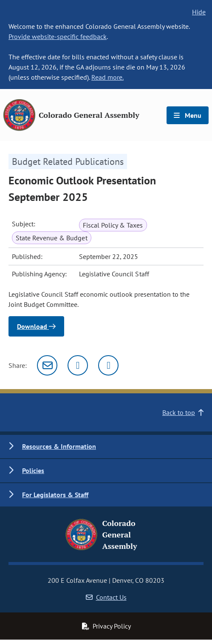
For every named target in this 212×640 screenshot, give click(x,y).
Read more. (107, 77)
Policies (33, 470)
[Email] (47, 365)
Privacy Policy (106, 626)
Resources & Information (59, 446)
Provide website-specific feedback (57, 36)
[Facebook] (108, 365)
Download (36, 326)
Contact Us (106, 597)
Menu (187, 115)
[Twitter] (78, 365)
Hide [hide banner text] (199, 12)
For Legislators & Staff (55, 494)
